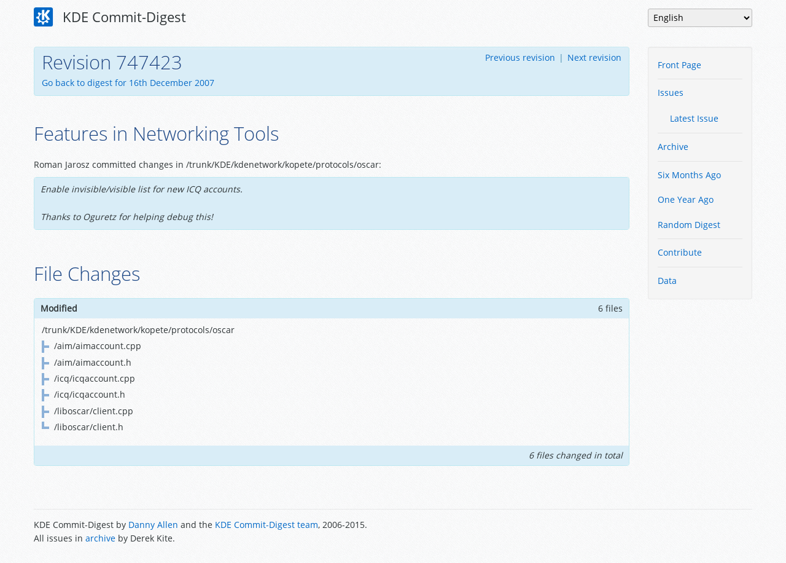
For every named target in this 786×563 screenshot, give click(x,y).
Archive (673, 146)
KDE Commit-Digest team (266, 524)
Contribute (680, 252)
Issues (670, 92)
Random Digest (689, 224)
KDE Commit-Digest (110, 17)
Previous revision (520, 57)
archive (100, 538)
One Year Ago (686, 199)
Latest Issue (694, 118)
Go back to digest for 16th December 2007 (128, 83)
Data (667, 280)
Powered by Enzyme (705, 533)
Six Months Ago (689, 175)
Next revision (594, 57)
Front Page (679, 65)
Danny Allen (153, 524)
